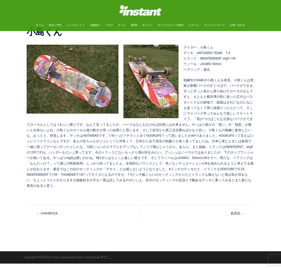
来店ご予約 (55, 25)
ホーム (40, 25)
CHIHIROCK (49, 218)
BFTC (104, 261)
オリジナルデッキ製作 (170, 25)
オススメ (147, 25)
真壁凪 (235, 218)
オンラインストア (214, 25)
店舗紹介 (95, 25)
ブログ (109, 25)
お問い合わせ (237, 25)
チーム (122, 25)
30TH (134, 25)
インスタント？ (76, 25)
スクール (194, 25)
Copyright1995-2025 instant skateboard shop (53, 261)
